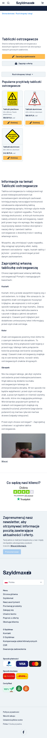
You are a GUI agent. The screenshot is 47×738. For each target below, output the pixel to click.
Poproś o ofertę (11, 617)
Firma (5, 724)
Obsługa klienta (11, 621)
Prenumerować (12, 552)
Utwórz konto (9, 614)
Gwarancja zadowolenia (14, 649)
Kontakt (7, 633)
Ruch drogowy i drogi (24, 13)
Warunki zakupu (9, 716)
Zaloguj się (8, 610)
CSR (5, 645)
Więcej (5, 461)
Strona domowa (8, 13)
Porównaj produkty (12, 606)
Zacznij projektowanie (23, 56)
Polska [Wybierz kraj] (9, 582)
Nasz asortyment (11, 602)
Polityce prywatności (11, 712)
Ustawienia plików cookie (13, 720)
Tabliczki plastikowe (11, 109)
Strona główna (10, 594)
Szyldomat (8, 598)
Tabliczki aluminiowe (33, 109)
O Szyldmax (8, 637)
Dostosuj (12, 122)
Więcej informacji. (18, 546)
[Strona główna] (23, 572)
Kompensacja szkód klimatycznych (19, 641)
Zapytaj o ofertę (23, 63)
